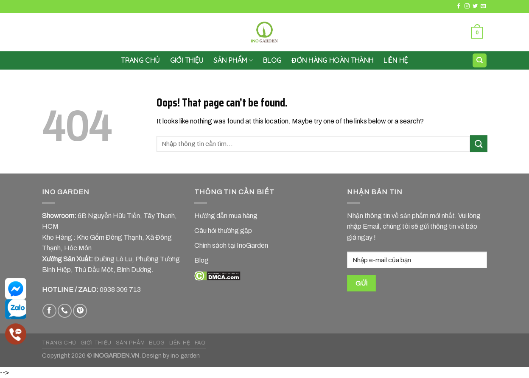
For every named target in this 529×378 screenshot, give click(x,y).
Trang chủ (140, 60)
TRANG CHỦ (59, 343)
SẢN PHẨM (233, 60)
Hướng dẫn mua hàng (226, 215)
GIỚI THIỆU (187, 60)
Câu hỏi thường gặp (223, 230)
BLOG (157, 343)
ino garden (185, 355)
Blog (272, 60)
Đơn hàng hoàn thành (332, 60)
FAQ (200, 343)
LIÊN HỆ (395, 60)
